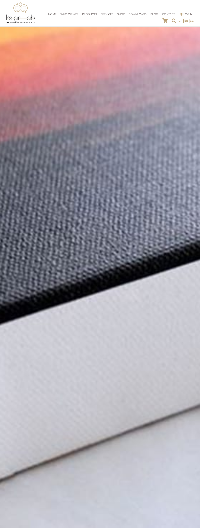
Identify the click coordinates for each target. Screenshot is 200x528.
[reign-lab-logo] (20, 3)
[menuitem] (181, 21)
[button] (174, 21)
